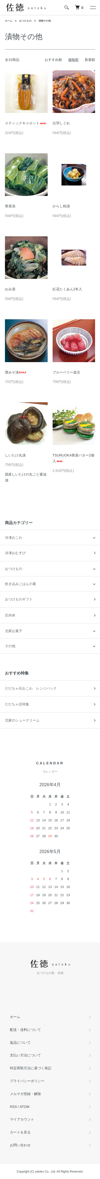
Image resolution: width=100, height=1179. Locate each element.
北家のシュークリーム (22, 720)
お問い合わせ (20, 1145)
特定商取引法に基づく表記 (30, 1068)
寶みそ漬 (15, 372)
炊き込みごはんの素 (20, 584)
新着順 (90, 60)
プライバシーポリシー (27, 1081)
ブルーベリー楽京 (66, 372)
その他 (10, 646)
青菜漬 (10, 206)
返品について (20, 1043)
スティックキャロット (26, 123)
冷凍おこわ (13, 537)
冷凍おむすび (15, 553)
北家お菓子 (13, 631)
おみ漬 (10, 289)
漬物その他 (45, 20)
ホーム (8, 20)
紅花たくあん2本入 (67, 289)
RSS (13, 1107)
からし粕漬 (61, 206)
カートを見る (20, 1132)
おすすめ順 (53, 60)
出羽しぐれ (61, 123)
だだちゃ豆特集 (17, 704)
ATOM (24, 1107)
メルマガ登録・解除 (25, 1094)
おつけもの (25, 20)
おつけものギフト (19, 599)
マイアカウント (22, 1119)
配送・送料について (25, 1030)
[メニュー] (92, 7)
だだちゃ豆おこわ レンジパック (31, 688)
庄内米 (10, 615)
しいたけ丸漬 (15, 455)
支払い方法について (25, 1055)
